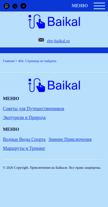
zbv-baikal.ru (58, 41)
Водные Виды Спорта (24, 139)
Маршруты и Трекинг (24, 148)
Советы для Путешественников (33, 108)
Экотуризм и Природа (24, 117)
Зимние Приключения (70, 139)
